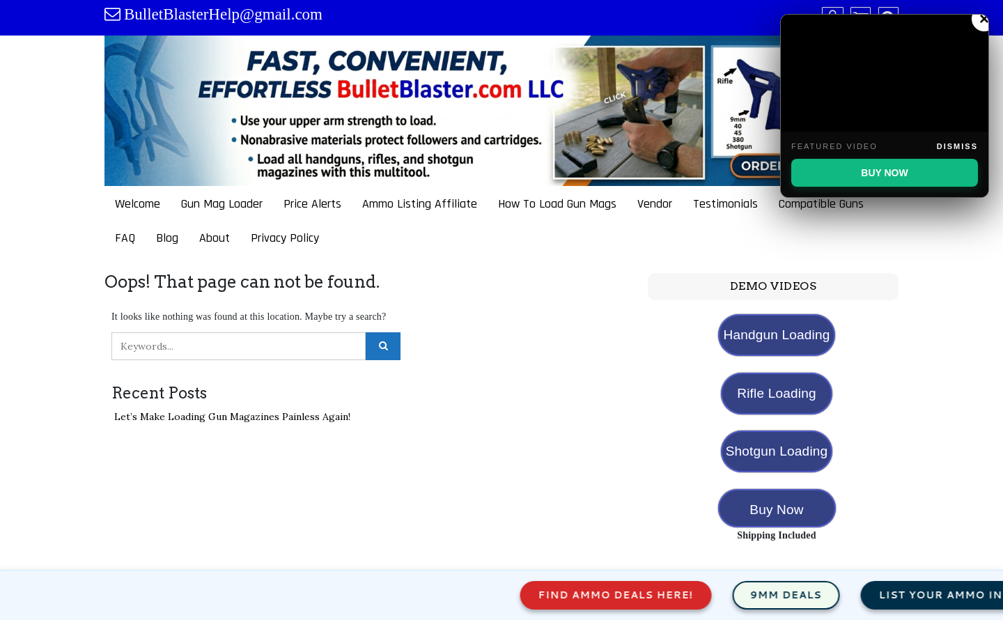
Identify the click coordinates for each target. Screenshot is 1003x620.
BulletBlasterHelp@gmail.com (223, 14)
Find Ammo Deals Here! (632, 595)
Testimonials (725, 204)
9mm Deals (802, 595)
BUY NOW (884, 172)
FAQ (125, 238)
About (214, 238)
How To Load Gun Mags (557, 204)
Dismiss (957, 146)
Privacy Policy (285, 238)
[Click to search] (383, 346)
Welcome (137, 204)
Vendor (654, 204)
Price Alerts (312, 204)
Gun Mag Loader (222, 204)
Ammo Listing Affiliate (419, 204)
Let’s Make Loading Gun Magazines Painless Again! (232, 416)
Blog (167, 238)
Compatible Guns (821, 204)
